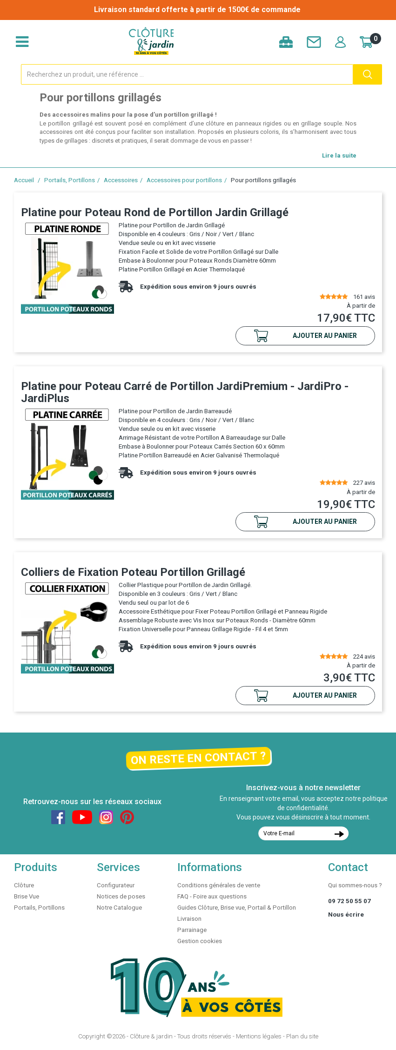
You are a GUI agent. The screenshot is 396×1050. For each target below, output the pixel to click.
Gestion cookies (199, 941)
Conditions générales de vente (218, 885)
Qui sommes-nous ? (355, 885)
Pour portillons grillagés (263, 180)
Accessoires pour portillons (184, 180)
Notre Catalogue (119, 907)
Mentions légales (259, 1036)
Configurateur (115, 885)
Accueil (24, 180)
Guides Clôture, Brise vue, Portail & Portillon (236, 907)
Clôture (24, 885)
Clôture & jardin (151, 1036)
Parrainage (192, 929)
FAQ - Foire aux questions (212, 896)
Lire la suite (339, 155)
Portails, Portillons (69, 180)
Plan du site (302, 1036)
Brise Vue (26, 896)
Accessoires (121, 180)
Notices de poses (121, 896)
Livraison (189, 918)
